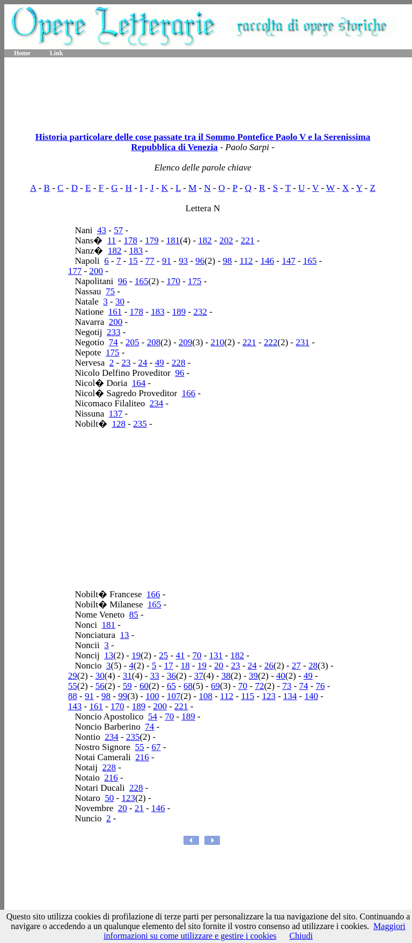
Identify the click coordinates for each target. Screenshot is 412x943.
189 (179, 312)
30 (119, 301)
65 (171, 686)
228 (179, 363)
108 (205, 696)
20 (218, 665)
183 (136, 251)
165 (310, 261)
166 (189, 393)
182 (205, 240)
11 (111, 240)
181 (173, 240)
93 (183, 261)
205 (132, 342)
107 (174, 696)
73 (286, 686)
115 (247, 696)
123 (269, 696)
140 (312, 696)
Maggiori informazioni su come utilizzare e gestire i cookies (255, 931)
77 (149, 261)
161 (115, 312)
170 (173, 281)
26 (269, 665)
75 (110, 291)
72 (259, 686)
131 (216, 655)
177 (75, 271)
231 (303, 342)
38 (226, 676)
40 (280, 676)
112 (246, 261)
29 (72, 676)
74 (113, 342)
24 (143, 363)
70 (197, 655)
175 (195, 281)
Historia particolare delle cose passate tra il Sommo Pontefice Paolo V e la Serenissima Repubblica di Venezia (202, 142)
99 (122, 696)
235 (140, 424)
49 (159, 363)
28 (313, 665)
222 (271, 342)
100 (152, 696)
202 (226, 240)
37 (198, 676)
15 (133, 261)
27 (296, 665)
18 (185, 665)
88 (72, 696)
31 (127, 676)
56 (100, 686)
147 (289, 261)
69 (215, 686)
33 (154, 676)
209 (186, 342)
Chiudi (301, 935)
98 (227, 261)
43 (101, 230)
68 (188, 686)
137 (116, 414)
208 (154, 342)
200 (96, 271)
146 (268, 261)
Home (22, 53)
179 (152, 240)
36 (171, 676)
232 (201, 312)
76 (320, 686)
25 (163, 655)
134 (290, 696)
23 (125, 363)
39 (253, 676)
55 (72, 686)
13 (124, 635)
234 (157, 403)
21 (139, 808)
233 (114, 332)
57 (118, 230)
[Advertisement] (208, 91)
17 (168, 665)
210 (218, 342)
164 (139, 383)
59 (127, 686)
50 (109, 798)
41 (180, 655)
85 (133, 615)
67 (156, 747)
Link (56, 53)
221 (248, 240)
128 (119, 424)
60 (144, 686)
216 (142, 757)
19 (136, 655)
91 (166, 261)
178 (131, 240)
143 (75, 706)
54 (152, 716)
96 (199, 261)
